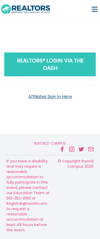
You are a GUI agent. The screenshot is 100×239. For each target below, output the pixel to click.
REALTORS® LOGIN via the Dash (50, 64)
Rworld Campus (50, 143)
